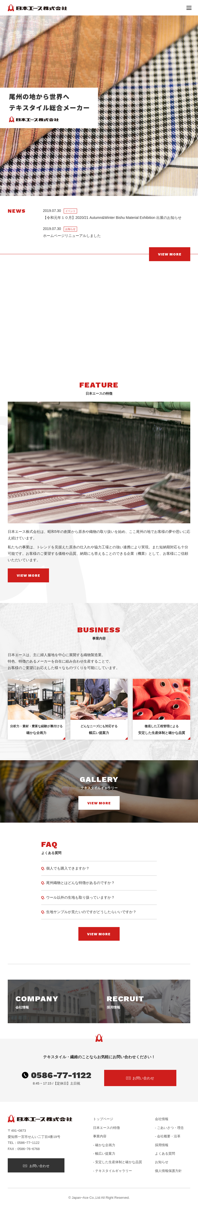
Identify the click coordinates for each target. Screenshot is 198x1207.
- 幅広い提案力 (104, 1153)
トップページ (103, 1119)
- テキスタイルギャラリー (112, 1171)
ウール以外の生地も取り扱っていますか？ (80, 897)
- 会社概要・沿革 (167, 1136)
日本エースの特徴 (106, 1128)
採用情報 (161, 1145)
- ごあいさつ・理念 (169, 1128)
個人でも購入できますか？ (67, 868)
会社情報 (161, 1119)
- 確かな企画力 (104, 1145)
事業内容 (99, 1136)
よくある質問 (165, 1153)
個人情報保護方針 (168, 1171)
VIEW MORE (170, 254)
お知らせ (161, 1162)
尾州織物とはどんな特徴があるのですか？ (80, 883)
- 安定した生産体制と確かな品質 (117, 1162)
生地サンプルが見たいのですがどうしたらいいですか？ (91, 912)
